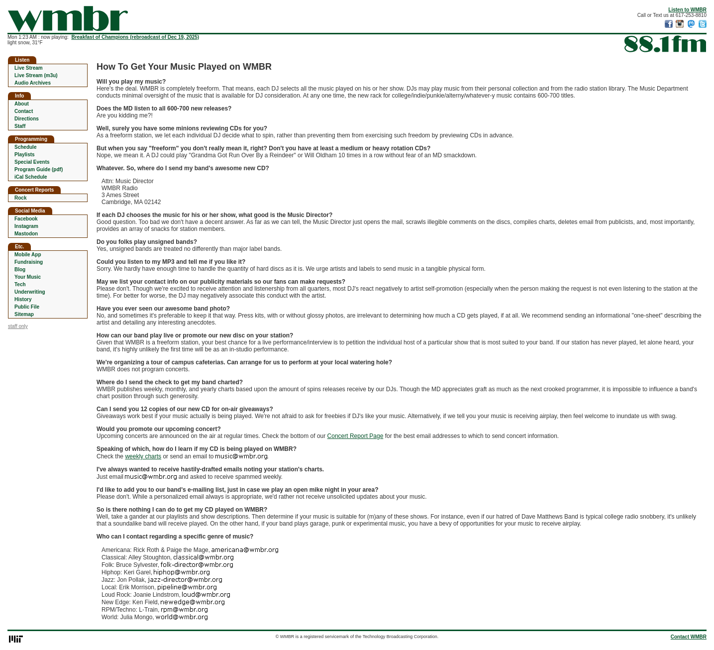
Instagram (26, 226)
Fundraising (28, 262)
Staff (19, 126)
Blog (19, 269)
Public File (26, 307)
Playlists (24, 154)
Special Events (32, 162)
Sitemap (24, 314)
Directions (26, 118)
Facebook (26, 218)
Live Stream (28, 68)
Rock (20, 198)
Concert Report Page (355, 436)
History (22, 299)
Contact (23, 111)
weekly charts (143, 456)
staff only (18, 326)
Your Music (27, 277)
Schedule (25, 147)
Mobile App (27, 254)
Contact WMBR (689, 637)
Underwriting (29, 292)
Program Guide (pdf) (38, 169)
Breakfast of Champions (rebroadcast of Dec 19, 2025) (135, 37)
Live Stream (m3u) (36, 75)
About (21, 104)
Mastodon (26, 233)
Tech (20, 284)
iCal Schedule (30, 177)
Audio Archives (32, 83)
